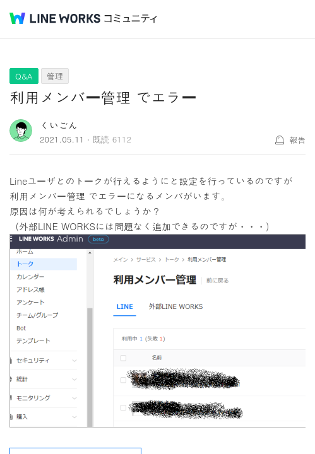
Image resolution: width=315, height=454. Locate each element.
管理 (55, 76)
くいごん (59, 125)
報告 (297, 140)
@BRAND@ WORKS (54, 18)
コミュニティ (130, 18)
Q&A (24, 76)
